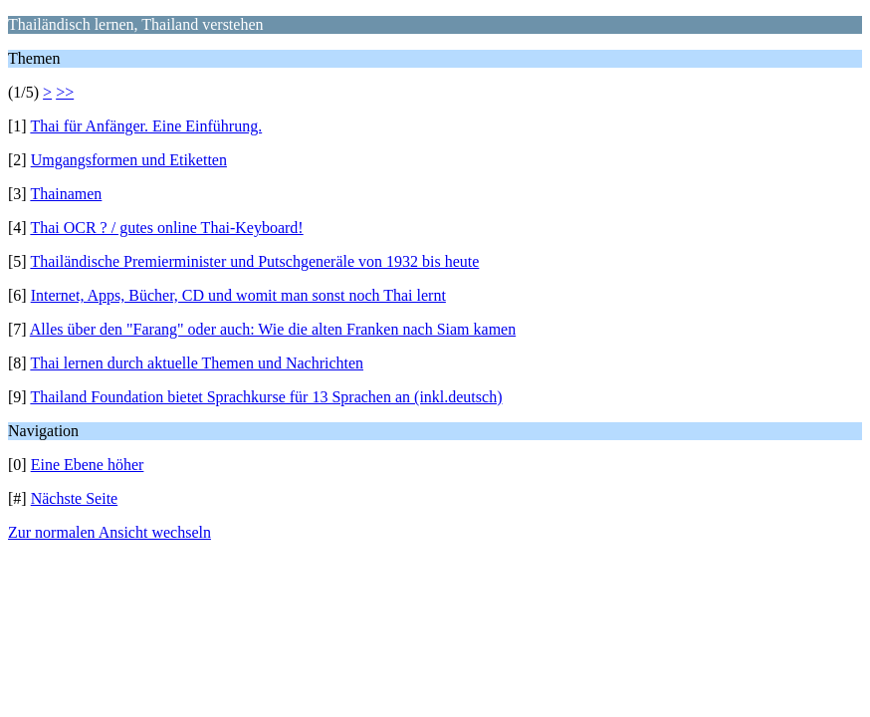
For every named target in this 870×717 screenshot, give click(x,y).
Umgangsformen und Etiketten (129, 159)
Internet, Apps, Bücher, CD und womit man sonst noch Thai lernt (238, 295)
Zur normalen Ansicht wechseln (109, 532)
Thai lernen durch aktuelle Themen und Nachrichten (196, 363)
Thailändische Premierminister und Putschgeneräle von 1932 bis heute (254, 261)
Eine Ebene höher (87, 464)
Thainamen (66, 193)
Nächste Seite (74, 498)
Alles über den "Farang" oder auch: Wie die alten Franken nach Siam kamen (273, 329)
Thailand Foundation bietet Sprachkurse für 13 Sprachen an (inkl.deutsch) (266, 396)
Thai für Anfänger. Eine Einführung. (146, 126)
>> (65, 92)
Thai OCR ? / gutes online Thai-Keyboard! (166, 227)
